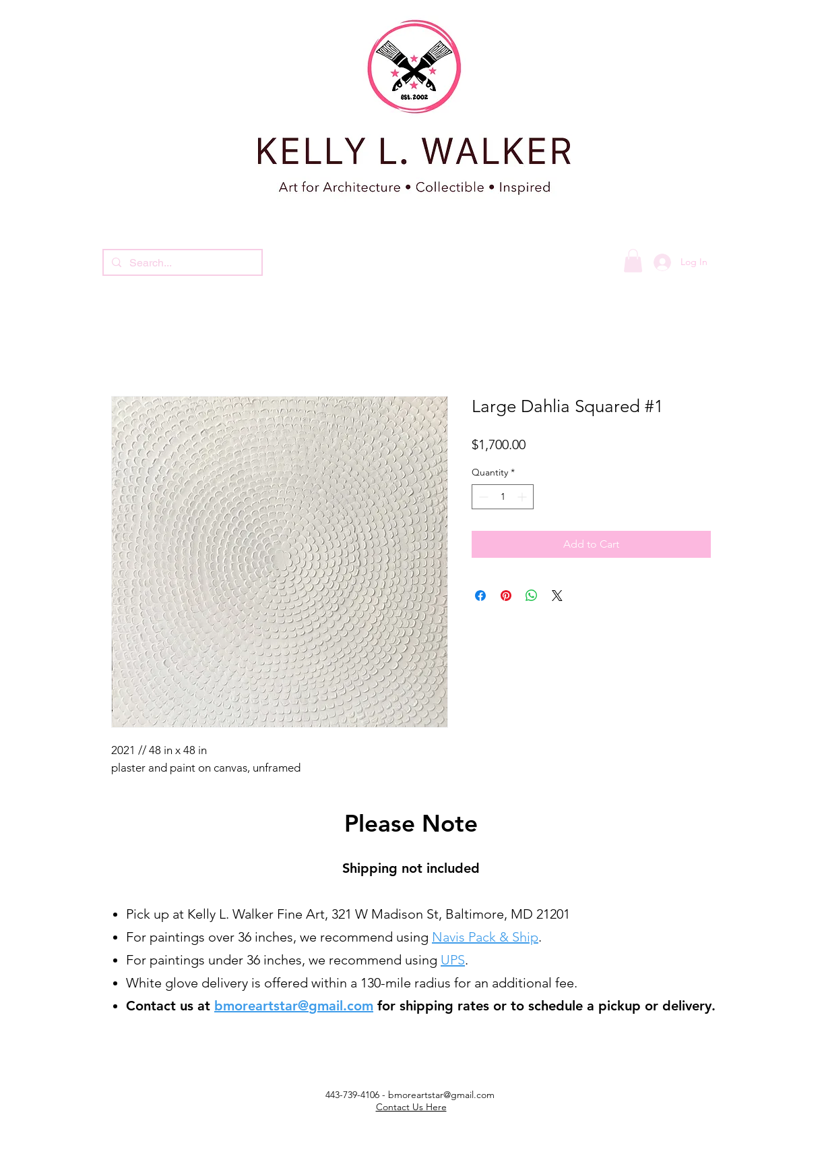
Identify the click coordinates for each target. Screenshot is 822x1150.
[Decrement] (482, 497)
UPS (453, 960)
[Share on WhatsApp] (532, 595)
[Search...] (181, 263)
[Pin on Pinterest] (506, 595)
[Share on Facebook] (480, 595)
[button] (633, 260)
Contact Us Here (411, 1107)
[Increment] (523, 497)
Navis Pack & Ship (485, 937)
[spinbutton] (503, 497)
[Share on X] (557, 595)
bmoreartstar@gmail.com (293, 1006)
